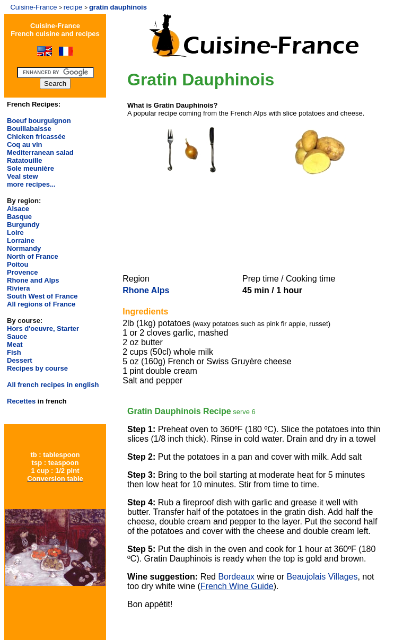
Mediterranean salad (40, 152)
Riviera (18, 288)
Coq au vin (24, 144)
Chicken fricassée (36, 137)
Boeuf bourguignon (39, 121)
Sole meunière (30, 168)
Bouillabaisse (29, 129)
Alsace (18, 209)
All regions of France (41, 304)
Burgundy (23, 225)
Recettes (21, 401)
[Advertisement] (252, 226)
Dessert (19, 360)
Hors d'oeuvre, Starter (43, 328)
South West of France (42, 296)
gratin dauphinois (119, 7)
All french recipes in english (53, 385)
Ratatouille (24, 160)
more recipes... (31, 184)
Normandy (24, 248)
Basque (19, 217)
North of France (32, 256)
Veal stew (22, 176)
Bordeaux (236, 576)
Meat (15, 344)
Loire (15, 232)
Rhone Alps (145, 290)
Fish (14, 352)
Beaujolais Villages (321, 576)
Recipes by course (37, 368)
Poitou (17, 264)
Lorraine (20, 240)
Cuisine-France (33, 7)
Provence (22, 272)
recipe (73, 7)
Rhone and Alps (33, 280)
